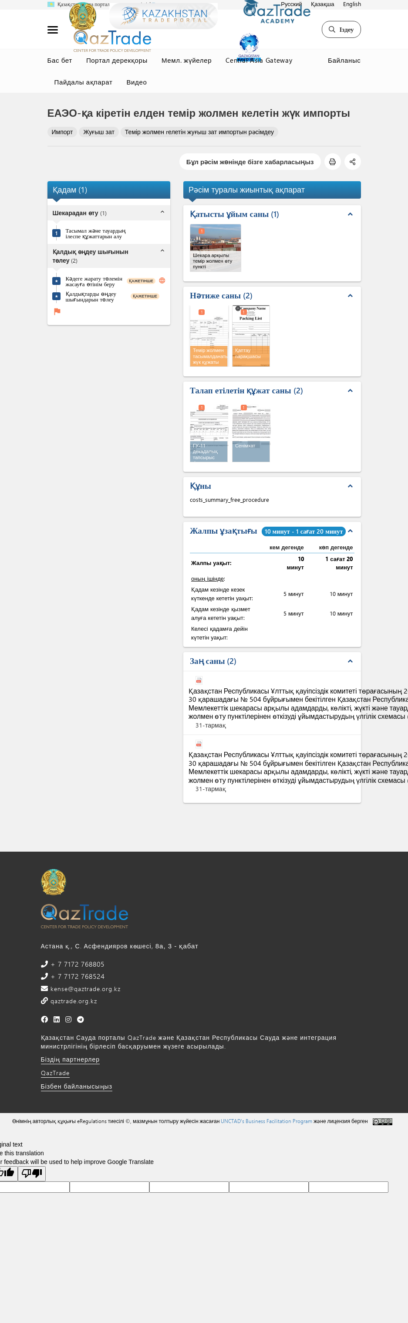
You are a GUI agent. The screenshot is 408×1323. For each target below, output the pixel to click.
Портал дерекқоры (117, 60)
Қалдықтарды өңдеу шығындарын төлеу (91, 296)
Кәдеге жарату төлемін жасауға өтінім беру (94, 281)
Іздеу (341, 29)
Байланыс (344, 60)
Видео (136, 82)
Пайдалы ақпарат (83, 82)
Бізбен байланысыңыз (77, 1086)
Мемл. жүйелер (187, 60)
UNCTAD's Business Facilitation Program (266, 1120)
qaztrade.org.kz (72, 1001)
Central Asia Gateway (259, 60)
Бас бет (59, 60)
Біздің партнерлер (70, 1059)
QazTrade (55, 1073)
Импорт (62, 132)
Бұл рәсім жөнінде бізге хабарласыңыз (250, 161)
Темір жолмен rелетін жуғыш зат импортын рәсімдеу (199, 132)
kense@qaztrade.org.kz (84, 989)
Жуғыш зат (98, 132)
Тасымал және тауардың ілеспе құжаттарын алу (96, 233)
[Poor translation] (32, 1173)
